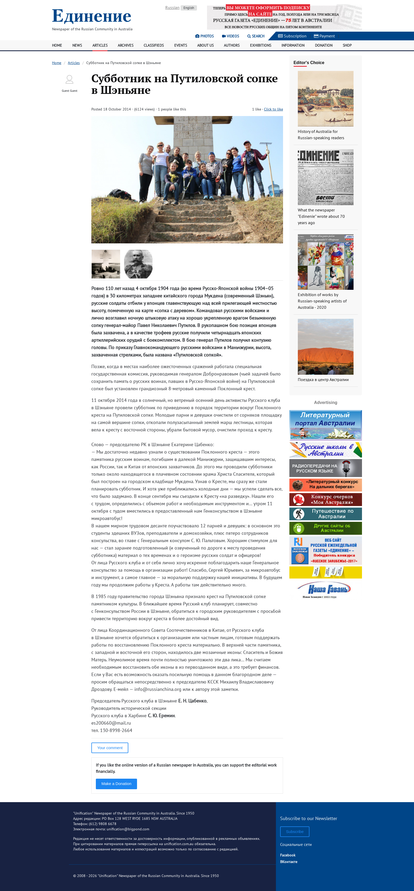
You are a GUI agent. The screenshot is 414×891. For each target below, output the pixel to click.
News (77, 45)
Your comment (110, 747)
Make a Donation (116, 783)
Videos (230, 36)
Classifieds (154, 45)
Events (180, 45)
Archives (125, 45)
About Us (205, 45)
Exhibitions (260, 45)
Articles (99, 45)
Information (292, 45)
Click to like (273, 109)
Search (255, 36)
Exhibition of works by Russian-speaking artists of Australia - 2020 (322, 301)
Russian (172, 7)
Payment (324, 35)
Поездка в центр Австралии (323, 379)
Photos (204, 36)
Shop (347, 45)
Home (57, 45)
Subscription (292, 35)
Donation (323, 45)
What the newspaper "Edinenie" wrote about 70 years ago (321, 216)
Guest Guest (69, 91)
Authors (231, 45)
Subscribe (295, 831)
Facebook (287, 855)
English (189, 8)
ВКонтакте (288, 861)
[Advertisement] (326, 635)
